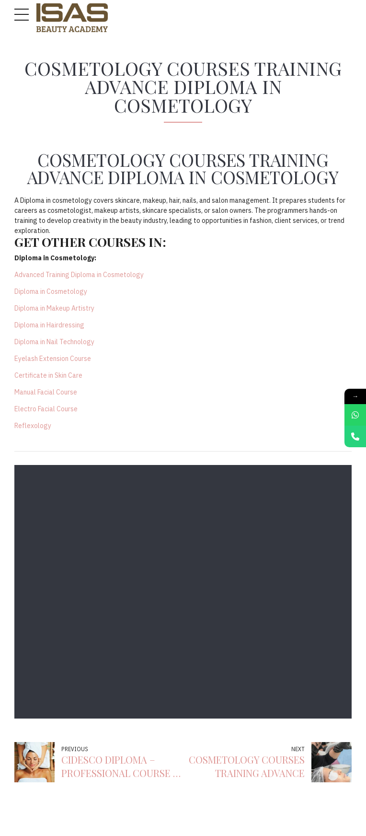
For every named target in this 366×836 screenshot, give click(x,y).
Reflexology (32, 425)
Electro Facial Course (46, 409)
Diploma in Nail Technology (54, 341)
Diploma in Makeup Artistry (54, 308)
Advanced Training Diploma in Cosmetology (79, 274)
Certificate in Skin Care (48, 375)
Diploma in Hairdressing (49, 325)
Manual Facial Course (45, 392)
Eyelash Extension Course (52, 358)
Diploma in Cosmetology (50, 291)
